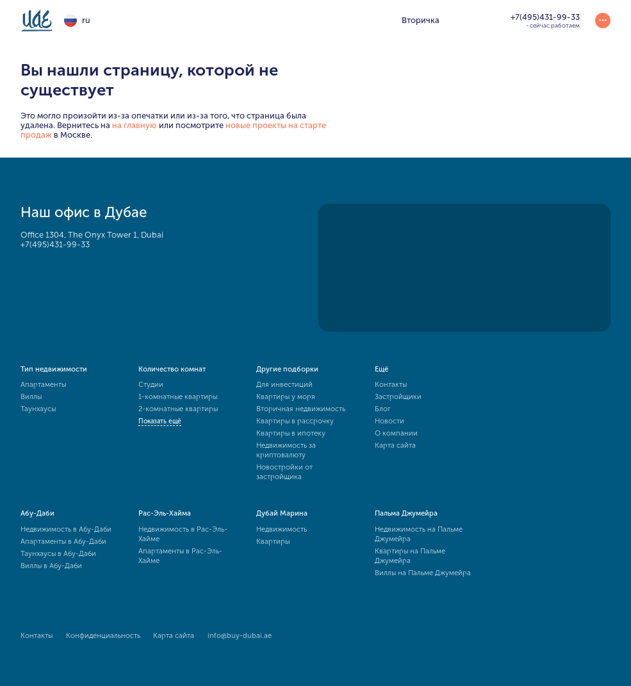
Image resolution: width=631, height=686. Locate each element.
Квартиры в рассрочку (295, 420)
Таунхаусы (38, 408)
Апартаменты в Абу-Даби (63, 541)
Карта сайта (395, 445)
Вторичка (420, 20)
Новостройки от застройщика (284, 471)
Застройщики (398, 396)
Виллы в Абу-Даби (51, 565)
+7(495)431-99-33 (55, 244)
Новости (389, 420)
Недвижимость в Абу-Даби (65, 529)
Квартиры (273, 541)
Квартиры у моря (285, 396)
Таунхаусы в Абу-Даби (58, 553)
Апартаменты (43, 384)
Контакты (391, 384)
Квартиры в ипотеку (290, 433)
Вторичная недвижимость (300, 408)
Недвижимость (281, 529)
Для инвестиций (284, 384)
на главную (134, 125)
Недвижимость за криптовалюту (286, 450)
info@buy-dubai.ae (240, 635)
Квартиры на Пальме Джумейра (410, 555)
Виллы (31, 396)
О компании (396, 433)
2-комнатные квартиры (178, 408)
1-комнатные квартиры (177, 396)
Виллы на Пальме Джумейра (423, 572)
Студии (150, 384)
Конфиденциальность (103, 635)
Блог (383, 408)
